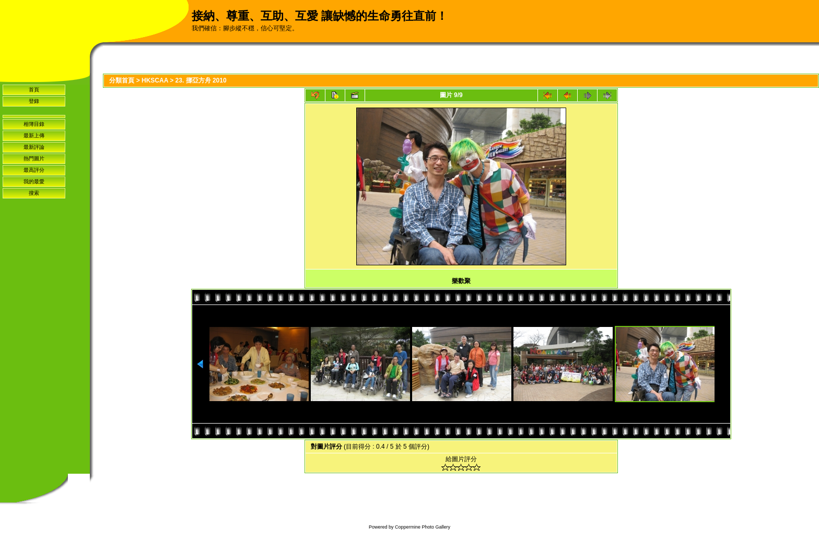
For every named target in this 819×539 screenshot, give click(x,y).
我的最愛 (34, 181)
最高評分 (34, 170)
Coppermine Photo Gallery (422, 527)
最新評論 (34, 147)
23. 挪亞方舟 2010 (201, 80)
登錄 (34, 101)
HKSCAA (155, 80)
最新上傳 (34, 135)
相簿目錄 (34, 124)
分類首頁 (121, 80)
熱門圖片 (34, 158)
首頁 (34, 89)
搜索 (34, 193)
